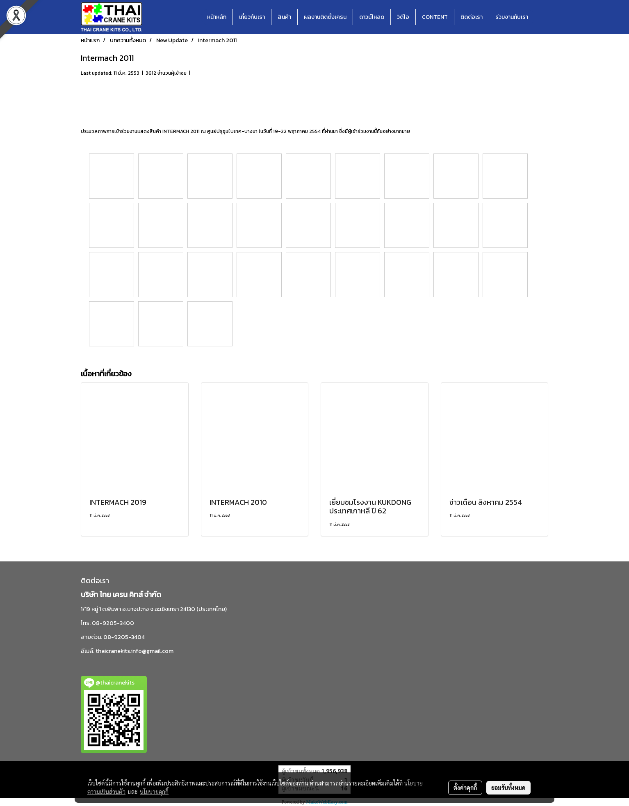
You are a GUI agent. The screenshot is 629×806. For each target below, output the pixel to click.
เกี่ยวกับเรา (252, 17)
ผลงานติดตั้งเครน (325, 17)
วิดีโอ (403, 17)
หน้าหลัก (216, 17)
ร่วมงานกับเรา (511, 17)
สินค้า (284, 17)
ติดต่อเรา (471, 17)
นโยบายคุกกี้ (154, 791)
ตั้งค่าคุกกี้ (465, 787)
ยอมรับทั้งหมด (508, 787)
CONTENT (435, 17)
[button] (541, 17)
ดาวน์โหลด (371, 17)
